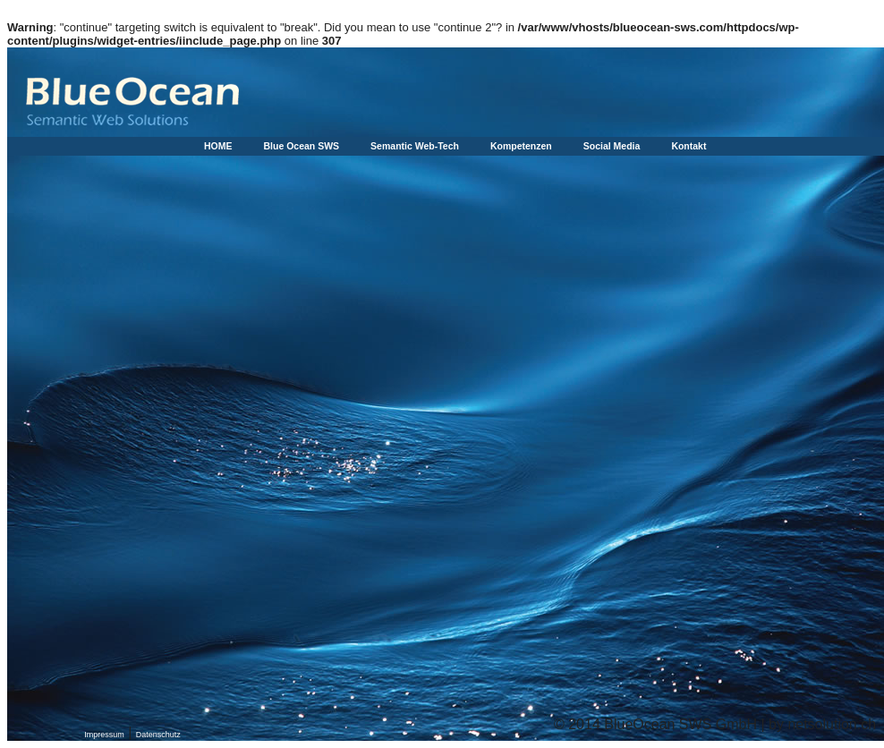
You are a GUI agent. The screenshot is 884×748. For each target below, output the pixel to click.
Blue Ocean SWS (302, 145)
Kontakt (688, 145)
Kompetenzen (521, 145)
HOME (218, 145)
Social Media (612, 145)
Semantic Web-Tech (414, 145)
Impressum (104, 734)
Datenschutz (158, 734)
